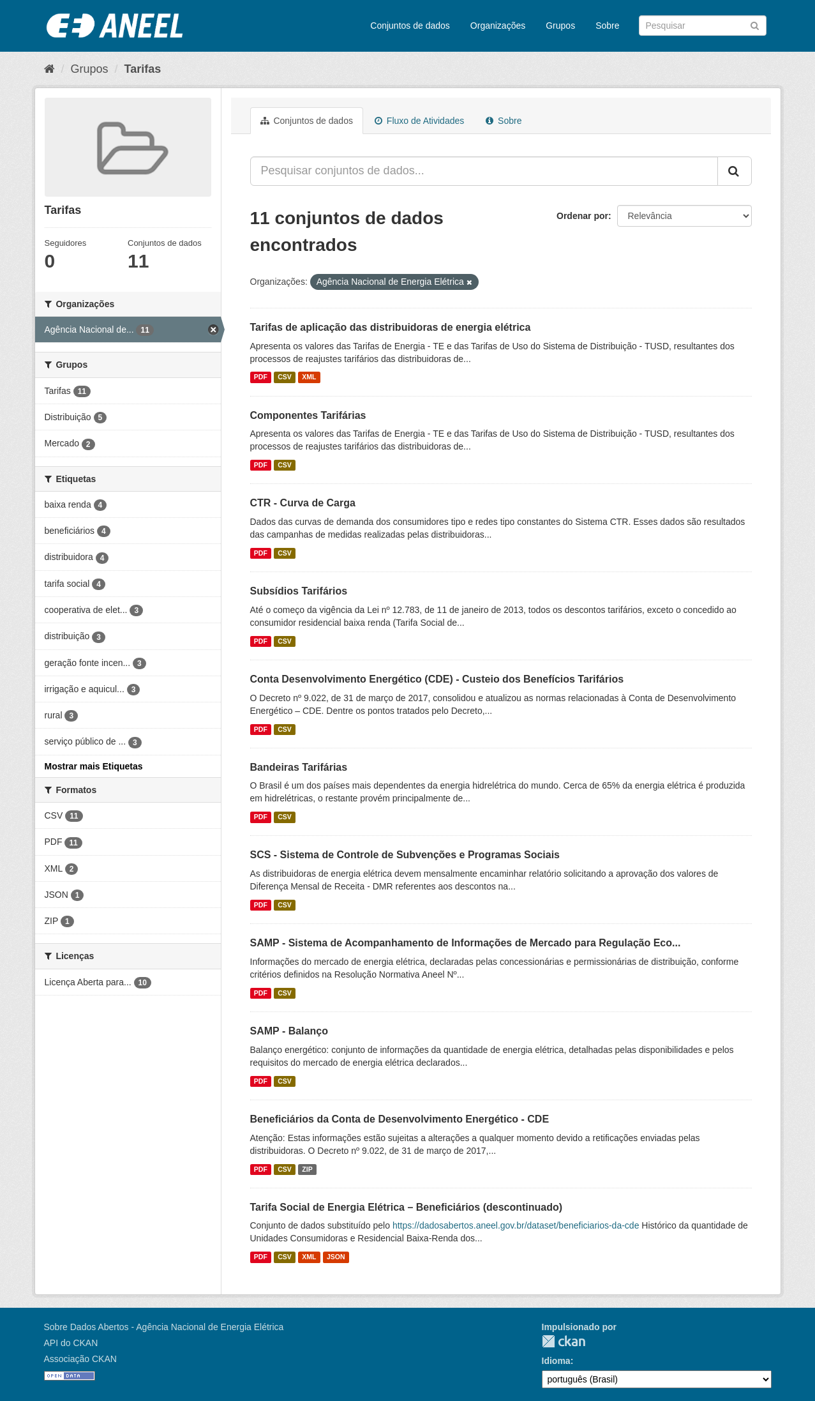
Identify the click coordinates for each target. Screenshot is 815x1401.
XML (309, 377)
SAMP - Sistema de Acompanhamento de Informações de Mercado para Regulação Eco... (465, 942)
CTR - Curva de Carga (302, 502)
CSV (285, 377)
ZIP (307, 1169)
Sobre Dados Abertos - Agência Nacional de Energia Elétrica (164, 1327)
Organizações (497, 25)
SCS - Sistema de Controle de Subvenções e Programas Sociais (405, 854)
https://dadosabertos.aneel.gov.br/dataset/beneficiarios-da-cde (516, 1225)
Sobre (607, 25)
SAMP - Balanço (289, 1031)
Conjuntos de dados (410, 25)
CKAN (563, 1341)
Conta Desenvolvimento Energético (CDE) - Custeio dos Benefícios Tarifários (437, 679)
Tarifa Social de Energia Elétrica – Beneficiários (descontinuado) (406, 1207)
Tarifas (142, 69)
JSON (336, 1257)
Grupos (560, 25)
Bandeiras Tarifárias (299, 767)
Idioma (556, 1361)
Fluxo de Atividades (419, 121)
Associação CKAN (80, 1359)
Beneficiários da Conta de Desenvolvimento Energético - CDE (400, 1119)
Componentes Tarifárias (308, 415)
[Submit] (754, 24)
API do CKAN (71, 1343)
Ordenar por (582, 216)
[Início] (49, 69)
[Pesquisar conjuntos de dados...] (484, 171)
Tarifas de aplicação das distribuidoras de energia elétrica (390, 327)
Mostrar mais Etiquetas (94, 766)
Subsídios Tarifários (299, 591)
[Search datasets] (702, 25)
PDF (260, 377)
